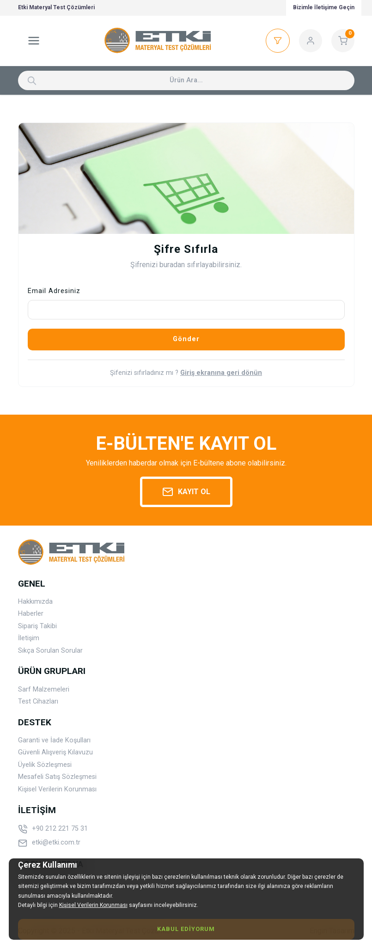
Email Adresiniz (54, 291)
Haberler (30, 614)
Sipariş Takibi (37, 626)
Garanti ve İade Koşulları (54, 740)
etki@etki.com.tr (49, 843)
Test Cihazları (38, 701)
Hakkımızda (35, 602)
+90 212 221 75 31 (53, 829)
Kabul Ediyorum (186, 928)
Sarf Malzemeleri (43, 689)
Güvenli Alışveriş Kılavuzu (55, 752)
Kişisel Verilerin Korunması (57, 789)
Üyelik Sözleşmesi (45, 765)
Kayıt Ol (186, 491)
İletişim (28, 638)
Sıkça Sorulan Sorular (50, 651)
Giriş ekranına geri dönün (221, 373)
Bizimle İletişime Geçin (323, 7)
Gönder (186, 339)
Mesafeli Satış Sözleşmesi (57, 777)
